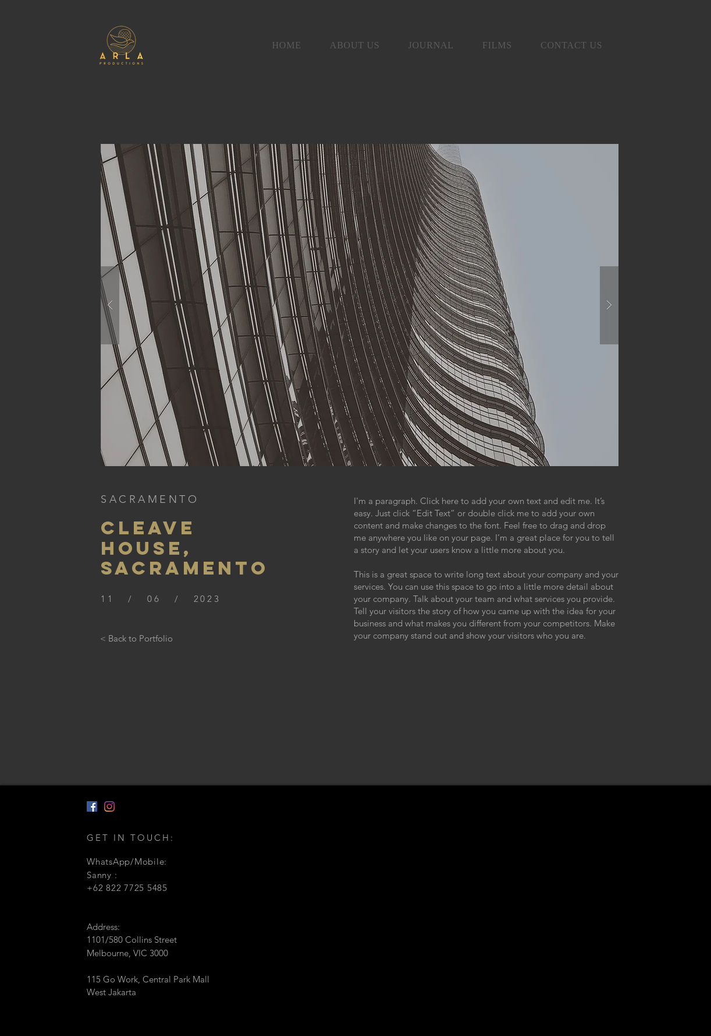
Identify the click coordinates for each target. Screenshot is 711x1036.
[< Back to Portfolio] (136, 638)
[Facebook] (92, 806)
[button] (359, 305)
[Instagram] (109, 806)
